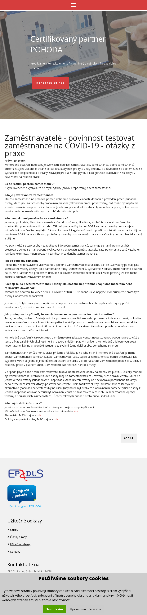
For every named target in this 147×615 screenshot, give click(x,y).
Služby (14, 530)
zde (76, 411)
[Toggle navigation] (74, 5)
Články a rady (18, 537)
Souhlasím (54, 609)
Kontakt (15, 552)
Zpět (129, 438)
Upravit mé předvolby (85, 609)
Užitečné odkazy (20, 544)
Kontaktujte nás (50, 82)
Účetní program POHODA (24, 506)
